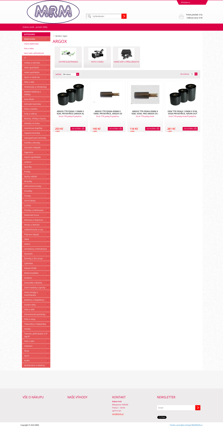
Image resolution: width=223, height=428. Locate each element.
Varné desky (29, 200)
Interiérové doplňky (33, 128)
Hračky (27, 328)
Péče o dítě (29, 309)
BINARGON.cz (197, 425)
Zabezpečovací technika (35, 137)
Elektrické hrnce (31, 215)
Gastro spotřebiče (32, 157)
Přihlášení (185, 2)
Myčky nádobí (30, 176)
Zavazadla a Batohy (33, 282)
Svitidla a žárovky (32, 142)
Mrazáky (28, 181)
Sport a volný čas (32, 77)
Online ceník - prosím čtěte (35, 27)
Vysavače (28, 253)
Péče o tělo (29, 82)
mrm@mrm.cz (118, 414)
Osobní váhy (30, 304)
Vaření (27, 244)
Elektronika (29, 39)
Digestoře (28, 152)
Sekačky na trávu (32, 123)
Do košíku (76, 129)
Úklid (26, 239)
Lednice (27, 162)
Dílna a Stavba (30, 108)
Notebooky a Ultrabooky (35, 86)
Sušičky (27, 205)
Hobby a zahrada (32, 62)
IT (25, 58)
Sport (26, 355)
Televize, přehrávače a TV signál (36, 335)
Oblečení (28, 346)
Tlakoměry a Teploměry (35, 324)
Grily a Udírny (30, 113)
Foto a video (29, 48)
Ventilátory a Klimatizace (35, 249)
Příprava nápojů (31, 234)
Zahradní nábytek (32, 147)
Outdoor (28, 277)
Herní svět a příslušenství (34, 53)
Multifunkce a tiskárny (34, 365)
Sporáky (28, 166)
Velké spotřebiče (32, 72)
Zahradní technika (32, 104)
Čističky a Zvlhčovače (33, 210)
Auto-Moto (29, 99)
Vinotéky (28, 191)
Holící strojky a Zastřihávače (31, 293)
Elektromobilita (31, 273)
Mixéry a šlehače (32, 224)
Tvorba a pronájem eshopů (180, 425)
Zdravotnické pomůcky (34, 314)
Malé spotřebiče (31, 67)
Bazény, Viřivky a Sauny (35, 118)
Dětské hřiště (30, 268)
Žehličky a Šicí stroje (33, 258)
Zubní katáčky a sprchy (34, 287)
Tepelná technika (32, 133)
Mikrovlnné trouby (32, 186)
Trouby (27, 195)
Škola (26, 350)
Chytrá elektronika (31, 44)
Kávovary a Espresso (33, 220)
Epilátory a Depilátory (34, 299)
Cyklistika (28, 263)
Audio (27, 360)
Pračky (27, 171)
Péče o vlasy (29, 319)
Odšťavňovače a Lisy (33, 229)
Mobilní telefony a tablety (32, 93)
